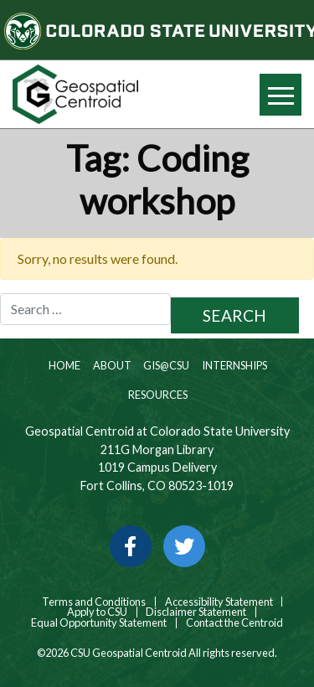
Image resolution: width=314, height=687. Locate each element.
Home (63, 365)
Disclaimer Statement (196, 612)
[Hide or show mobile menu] (280, 95)
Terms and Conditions (93, 602)
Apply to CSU (97, 612)
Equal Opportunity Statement (99, 622)
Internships (233, 365)
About (111, 365)
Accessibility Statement (219, 602)
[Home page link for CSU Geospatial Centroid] (79, 94)
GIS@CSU (165, 365)
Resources (157, 394)
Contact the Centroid (234, 622)
